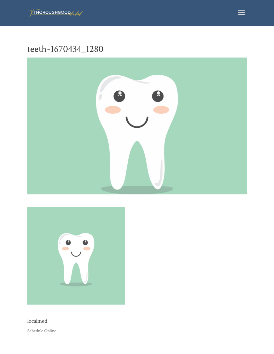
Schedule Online (41, 331)
